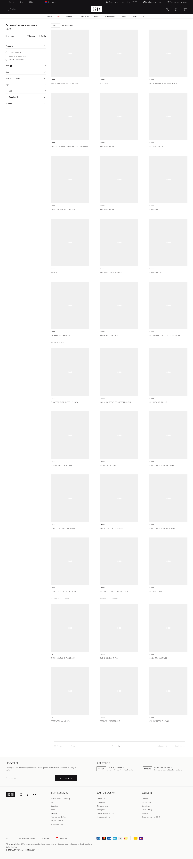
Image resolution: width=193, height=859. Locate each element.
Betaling (54, 810)
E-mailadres (11, 778)
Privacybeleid (45, 838)
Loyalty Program (57, 821)
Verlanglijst (100, 810)
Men (21, 2)
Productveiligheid (57, 824)
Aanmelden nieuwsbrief (105, 813)
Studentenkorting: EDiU (151, 817)
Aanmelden (100, 798)
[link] (100, 798)
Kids (31, 2)
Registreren (100, 802)
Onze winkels (147, 802)
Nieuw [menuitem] (49, 16)
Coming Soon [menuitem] (71, 16)
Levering (54, 806)
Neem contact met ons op (60, 798)
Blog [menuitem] (144, 16)
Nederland (61, 838)
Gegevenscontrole (103, 817)
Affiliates (145, 813)
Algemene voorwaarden (26, 838)
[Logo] (96, 9)
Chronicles (146, 806)
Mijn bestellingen (102, 806)
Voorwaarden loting (58, 817)
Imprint (9, 838)
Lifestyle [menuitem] (123, 16)
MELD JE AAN (66, 778)
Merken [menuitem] (134, 16)
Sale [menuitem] (58, 16)
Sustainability (147, 810)
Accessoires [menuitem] (110, 16)
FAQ (52, 802)
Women (11, 2)
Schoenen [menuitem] (85, 16)
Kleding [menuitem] (97, 16)
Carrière (145, 798)
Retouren (54, 813)
